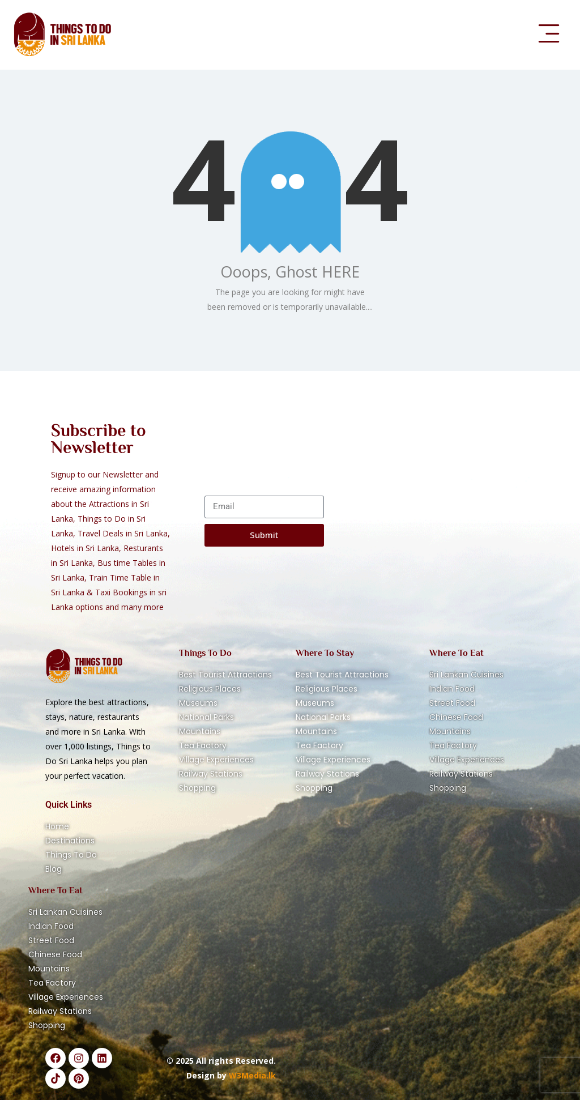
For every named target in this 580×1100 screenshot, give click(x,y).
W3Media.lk (251, 1075)
